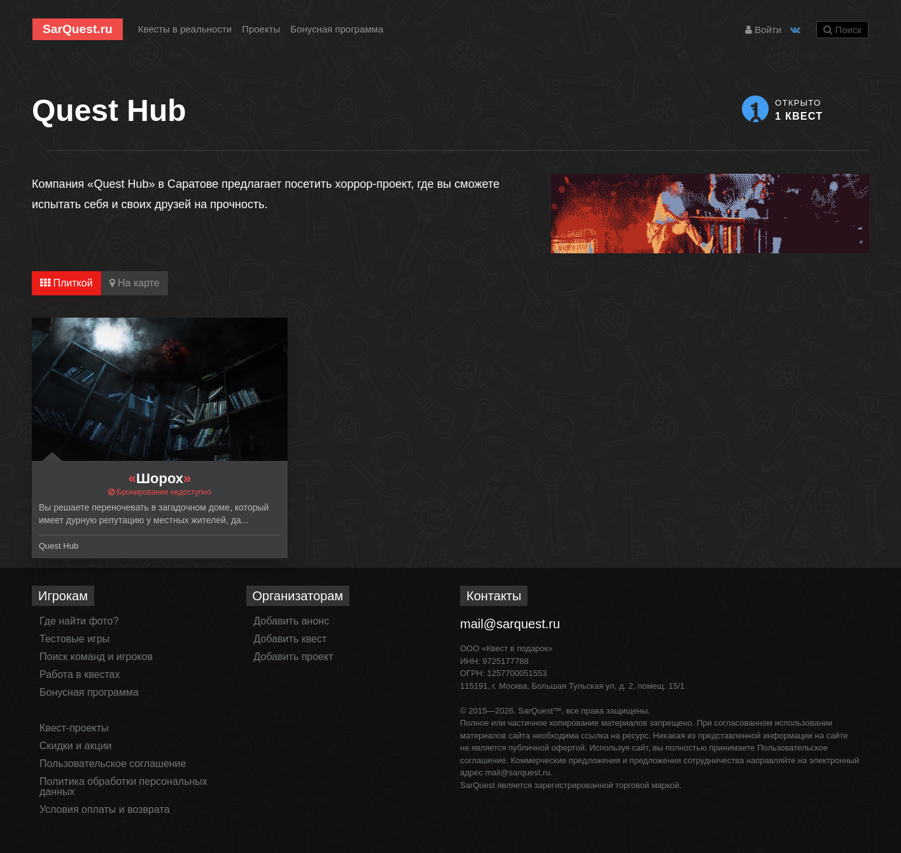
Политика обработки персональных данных (123, 786)
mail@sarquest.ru (510, 624)
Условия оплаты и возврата (104, 809)
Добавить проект (293, 656)
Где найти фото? (78, 621)
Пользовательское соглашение (112, 763)
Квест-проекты (74, 728)
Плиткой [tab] (66, 283)
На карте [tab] (134, 283)
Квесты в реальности (185, 29)
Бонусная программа (336, 29)
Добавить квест (290, 638)
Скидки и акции (75, 745)
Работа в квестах (79, 674)
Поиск (842, 29)
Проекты (261, 29)
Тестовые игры (74, 638)
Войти (763, 29)
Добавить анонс (292, 621)
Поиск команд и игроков (96, 656)
